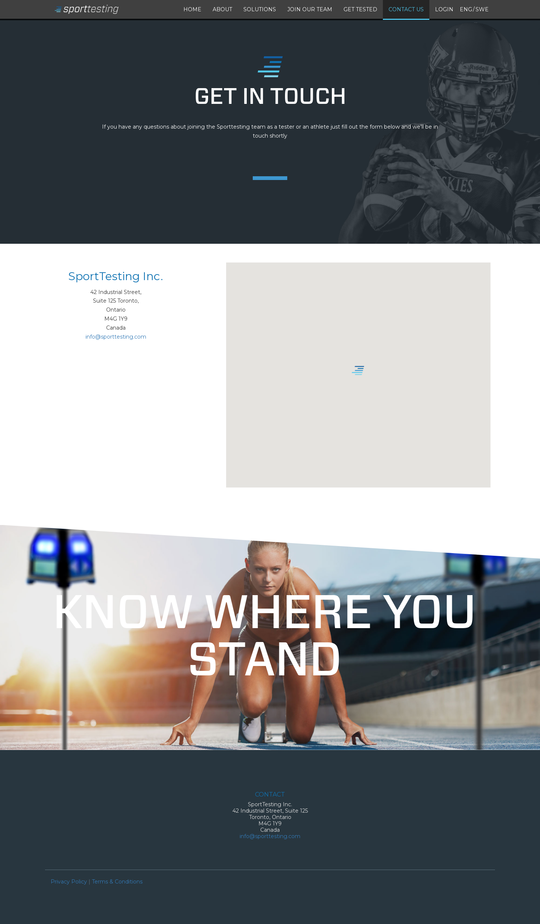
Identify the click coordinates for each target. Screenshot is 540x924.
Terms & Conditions (117, 881)
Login (444, 9)
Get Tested (360, 9)
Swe (482, 9)
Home (192, 9)
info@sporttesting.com (116, 336)
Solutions (259, 9)
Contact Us (406, 9)
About (222, 9)
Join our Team (309, 9)
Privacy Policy (69, 881)
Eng (466, 9)
